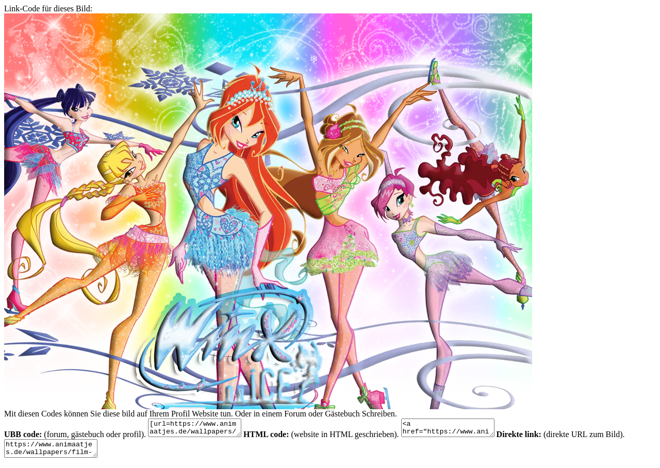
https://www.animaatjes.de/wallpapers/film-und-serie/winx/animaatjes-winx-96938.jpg (56, 453)
